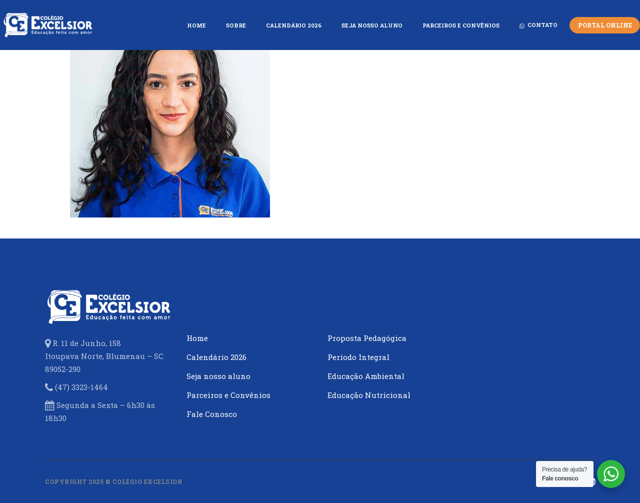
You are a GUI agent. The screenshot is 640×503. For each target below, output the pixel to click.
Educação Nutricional (369, 395)
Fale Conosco (211, 414)
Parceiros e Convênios (228, 395)
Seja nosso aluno (218, 376)
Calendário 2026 (216, 357)
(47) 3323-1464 (81, 387)
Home (197, 338)
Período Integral (359, 357)
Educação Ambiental (366, 376)
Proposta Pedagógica (367, 338)
